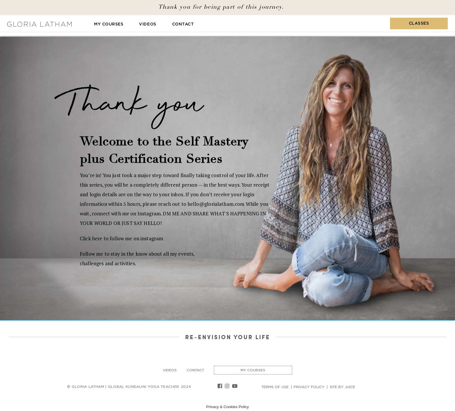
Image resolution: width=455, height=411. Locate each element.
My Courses (108, 24)
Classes (419, 23)
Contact (183, 24)
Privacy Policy (309, 387)
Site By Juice (342, 387)
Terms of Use (275, 387)
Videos (147, 24)
